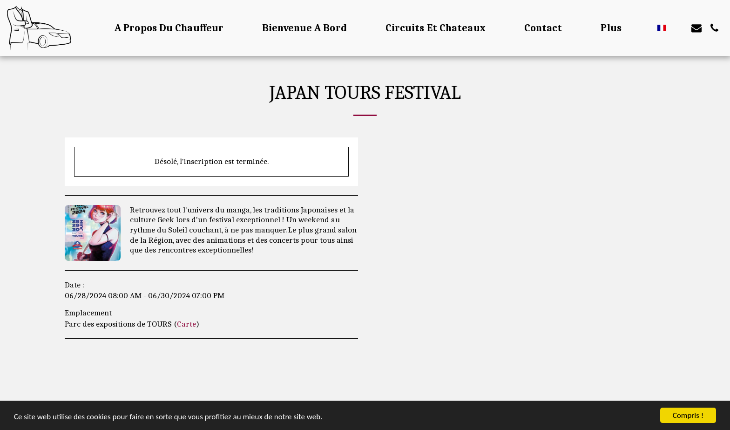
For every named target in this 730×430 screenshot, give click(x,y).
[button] (678, 28)
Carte (186, 323)
